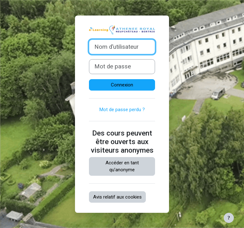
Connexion (122, 85)
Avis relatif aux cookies (117, 197)
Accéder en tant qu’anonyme (122, 166)
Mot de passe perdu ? (122, 109)
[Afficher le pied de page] (229, 218)
